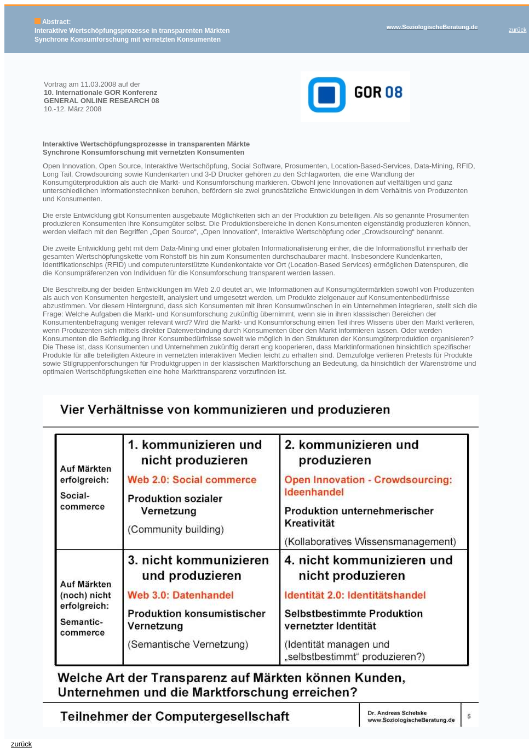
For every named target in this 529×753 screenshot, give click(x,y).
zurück (21, 744)
